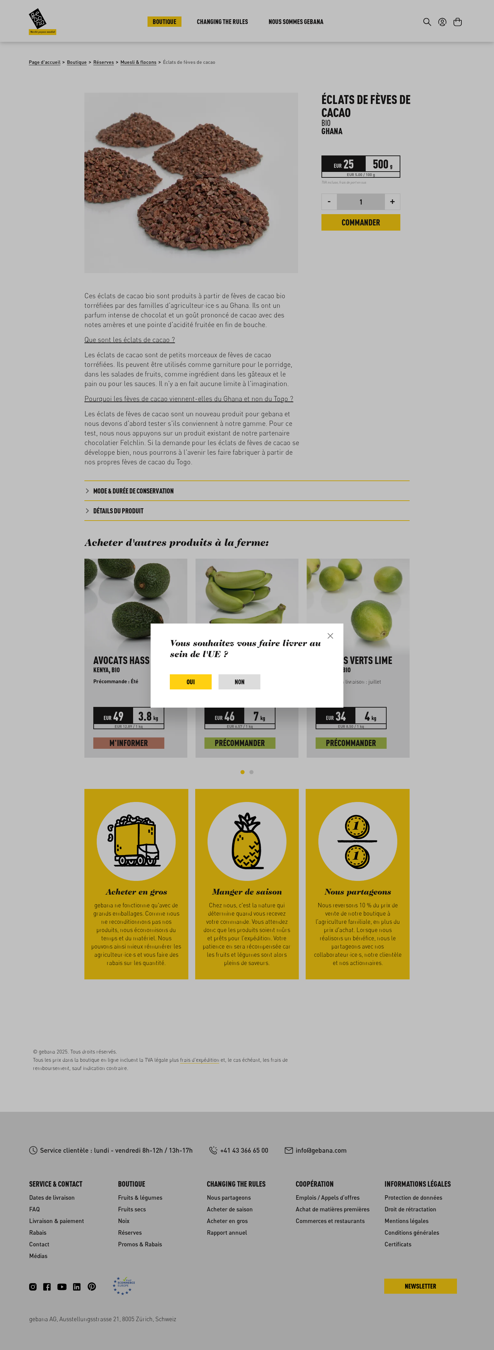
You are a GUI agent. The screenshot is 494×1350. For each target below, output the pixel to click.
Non (240, 682)
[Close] (330, 635)
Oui (191, 682)
